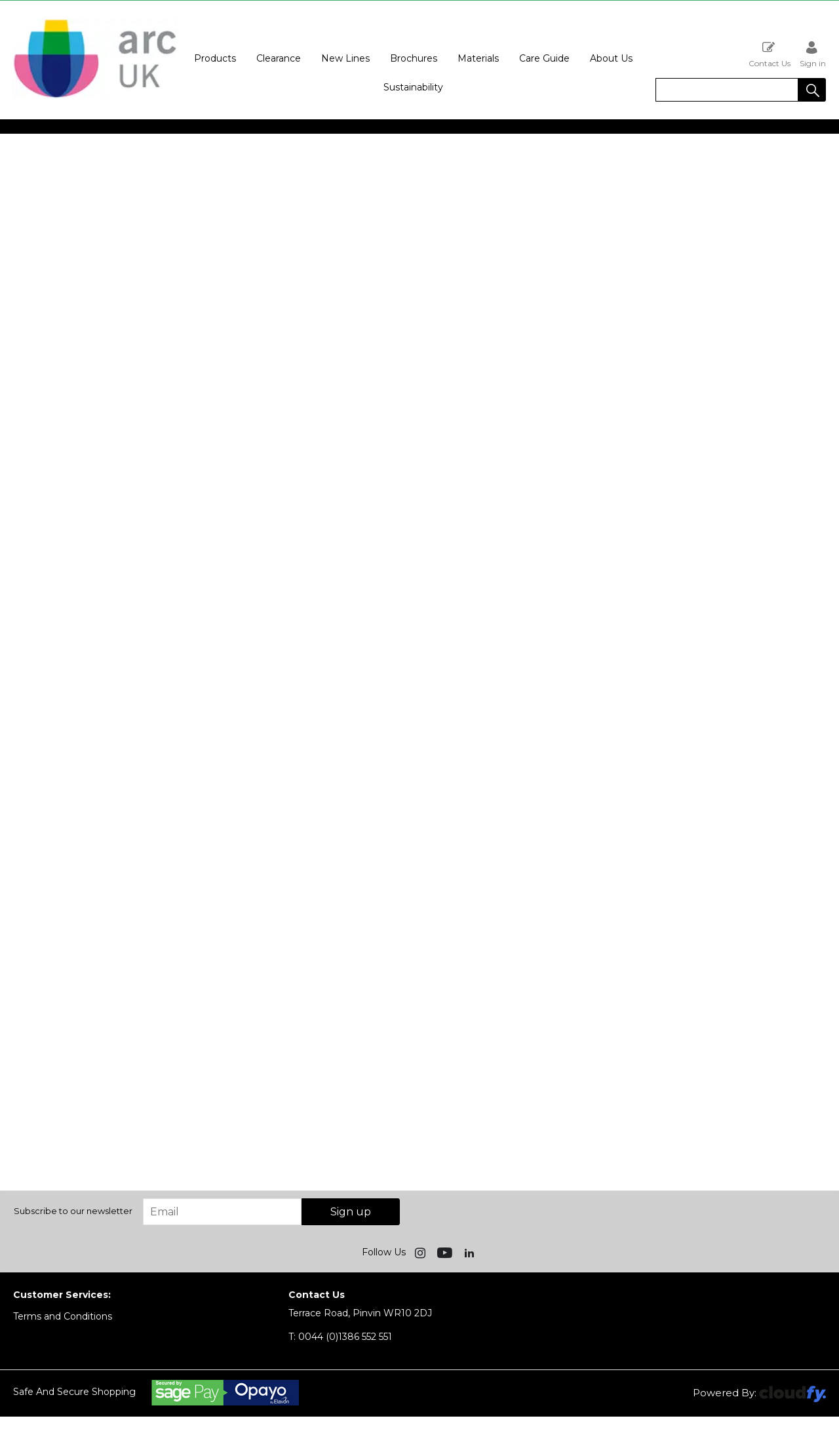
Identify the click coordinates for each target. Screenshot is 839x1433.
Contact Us (769, 54)
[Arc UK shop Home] (95, 97)
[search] (726, 90)
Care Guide (544, 58)
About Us (611, 58)
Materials (478, 58)
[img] (421, 1252)
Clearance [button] (278, 58)
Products (215, 58)
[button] (812, 90)
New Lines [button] (345, 58)
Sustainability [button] (413, 87)
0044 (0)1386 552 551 (340, 1337)
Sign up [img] (350, 1212)
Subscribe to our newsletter (73, 1211)
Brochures (413, 58)
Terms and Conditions (62, 1316)
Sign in (813, 54)
